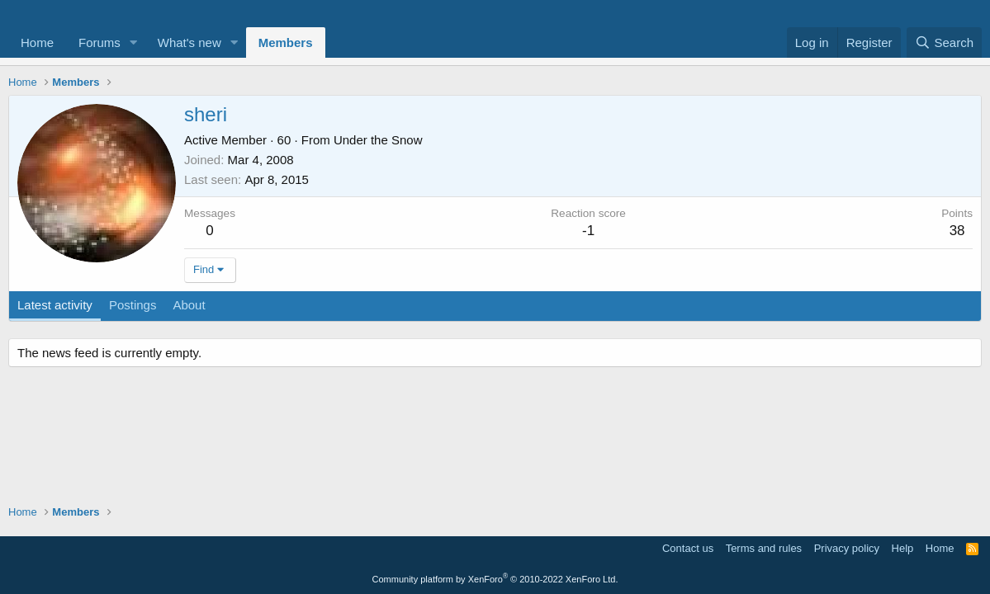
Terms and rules (764, 548)
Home (37, 42)
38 (957, 230)
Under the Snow (378, 140)
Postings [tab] (133, 305)
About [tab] (189, 305)
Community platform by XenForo (495, 579)
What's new (189, 42)
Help (903, 548)
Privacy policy (846, 548)
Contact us (687, 548)
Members (285, 42)
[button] (133, 42)
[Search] (944, 42)
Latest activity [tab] (54, 305)
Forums (99, 42)
